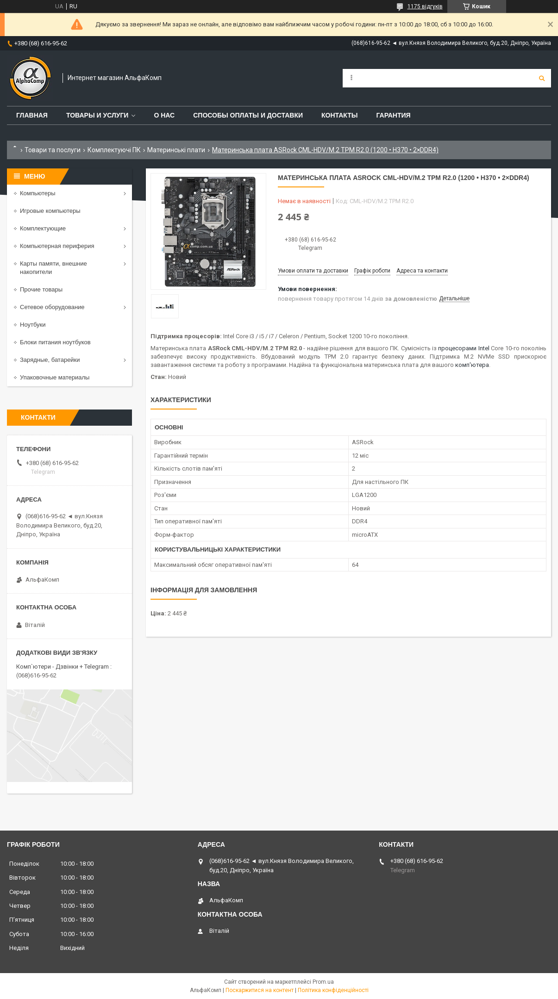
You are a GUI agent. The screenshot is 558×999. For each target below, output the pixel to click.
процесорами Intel (463, 348)
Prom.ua (323, 982)
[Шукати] (542, 78)
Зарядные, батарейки (50, 359)
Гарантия (393, 115)
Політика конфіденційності (333, 990)
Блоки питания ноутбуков (55, 342)
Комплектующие (43, 228)
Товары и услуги (97, 115)
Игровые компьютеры (50, 210)
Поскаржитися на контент (260, 990)
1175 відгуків (425, 6)
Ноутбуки (33, 324)
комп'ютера (472, 364)
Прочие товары (41, 289)
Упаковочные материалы (54, 377)
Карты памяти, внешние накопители (53, 267)
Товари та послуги (53, 150)
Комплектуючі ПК (114, 150)
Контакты (339, 115)
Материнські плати (176, 150)
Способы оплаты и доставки (248, 115)
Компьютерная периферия (57, 245)
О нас (164, 115)
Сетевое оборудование (52, 307)
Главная (32, 115)
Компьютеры (38, 193)
